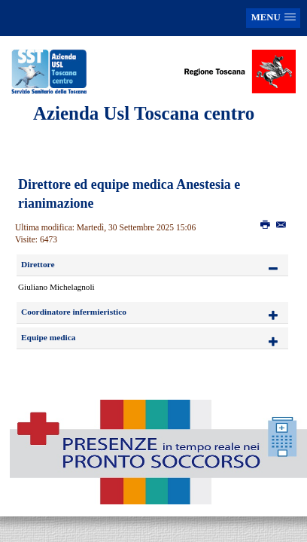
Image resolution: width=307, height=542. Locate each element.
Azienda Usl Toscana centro (143, 113)
